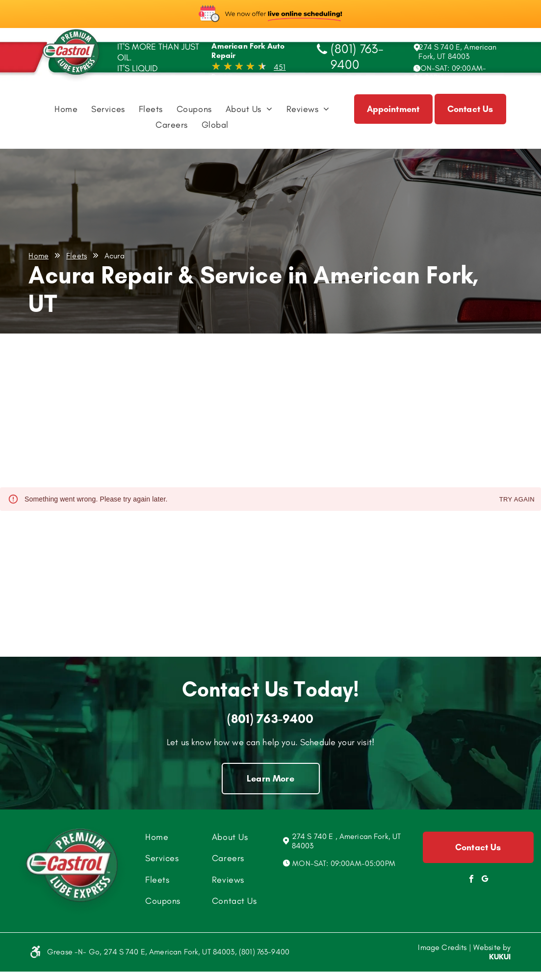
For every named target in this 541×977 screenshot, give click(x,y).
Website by (492, 947)
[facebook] (471, 880)
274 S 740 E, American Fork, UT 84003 (457, 51)
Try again (517, 499)
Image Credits (442, 947)
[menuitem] (66, 111)
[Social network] (485, 880)
